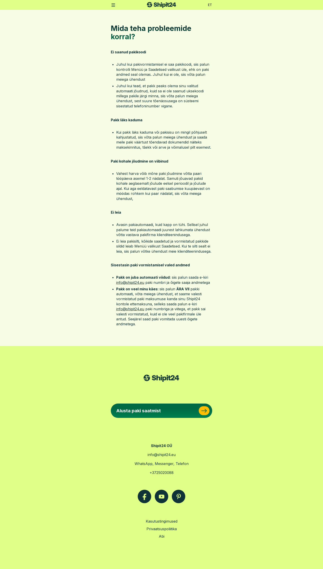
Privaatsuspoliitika (161, 529)
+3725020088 (162, 472)
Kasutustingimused (161, 521)
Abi (161, 536)
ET (210, 5)
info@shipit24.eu (162, 454)
